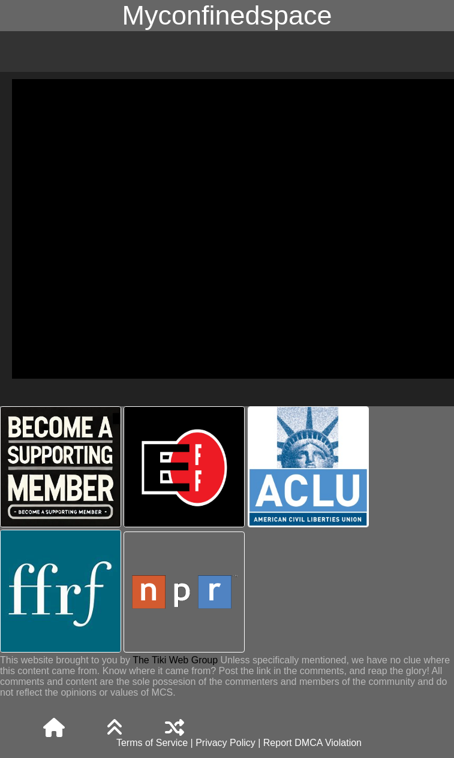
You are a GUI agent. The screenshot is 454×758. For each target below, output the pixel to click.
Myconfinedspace (227, 15)
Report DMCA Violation (312, 743)
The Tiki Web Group (175, 660)
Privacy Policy (225, 743)
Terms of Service (152, 743)
